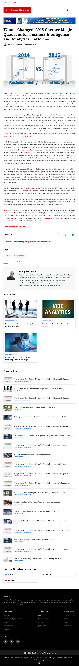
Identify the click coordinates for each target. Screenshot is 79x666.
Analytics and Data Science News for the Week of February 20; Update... (42, 379)
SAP (71, 177)
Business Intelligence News (22, 381)
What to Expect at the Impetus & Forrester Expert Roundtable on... (40, 493)
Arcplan (48, 199)
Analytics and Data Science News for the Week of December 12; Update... (42, 532)
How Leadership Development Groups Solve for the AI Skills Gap (20, 325)
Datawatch (41, 202)
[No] (76, 661)
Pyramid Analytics (30, 188)
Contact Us (68, 627)
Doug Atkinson (16, 44)
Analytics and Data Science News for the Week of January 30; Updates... (42, 446)
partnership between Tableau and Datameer (18, 136)
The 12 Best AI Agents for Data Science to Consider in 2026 (36, 513)
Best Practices (11, 321)
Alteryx (72, 213)
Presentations (8, 627)
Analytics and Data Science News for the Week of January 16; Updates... (42, 474)
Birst (39, 169)
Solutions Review (70, 617)
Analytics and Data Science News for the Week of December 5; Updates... (42, 551)
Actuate (10, 218)
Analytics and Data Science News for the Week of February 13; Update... (42, 398)
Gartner (7, 256)
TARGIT (54, 188)
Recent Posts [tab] (16, 262)
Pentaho (25, 216)
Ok (39, 662)
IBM (63, 177)
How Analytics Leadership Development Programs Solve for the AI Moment (43, 436)
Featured (6, 624)
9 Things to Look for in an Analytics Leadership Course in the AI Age (17, 359)
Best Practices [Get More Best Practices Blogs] (31, 44)
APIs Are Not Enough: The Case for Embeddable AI (33, 455)
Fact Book (40, 624)
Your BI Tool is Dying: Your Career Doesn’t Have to (33, 541)
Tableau (6, 210)
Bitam (54, 199)
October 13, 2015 (46, 242)
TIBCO (46, 218)
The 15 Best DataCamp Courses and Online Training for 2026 (37, 560)
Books (39, 617)
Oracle (5, 180)
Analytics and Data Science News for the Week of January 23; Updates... (42, 465)
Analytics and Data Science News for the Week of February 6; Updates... (42, 427)
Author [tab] (5, 262)
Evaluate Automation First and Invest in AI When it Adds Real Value (40, 522)
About (66, 620)
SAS (67, 177)
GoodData (14, 216)
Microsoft (16, 213)
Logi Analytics (42, 188)
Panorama (6, 216)
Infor (42, 199)
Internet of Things (30, 153)
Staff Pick (6, 631)
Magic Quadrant (19, 256)
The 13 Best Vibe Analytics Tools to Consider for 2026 (57, 325)
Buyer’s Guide (41, 627)
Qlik (8, 213)
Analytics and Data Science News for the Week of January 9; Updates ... (41, 484)
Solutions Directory (43, 620)
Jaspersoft (63, 199)
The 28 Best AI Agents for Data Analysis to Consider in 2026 (37, 503)
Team (66, 624)
